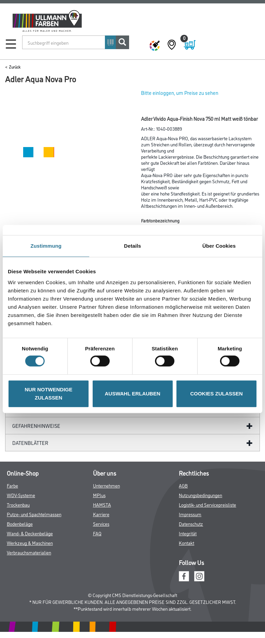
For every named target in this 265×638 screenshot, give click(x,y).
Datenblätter (30, 442)
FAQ (97, 533)
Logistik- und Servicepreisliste (207, 504)
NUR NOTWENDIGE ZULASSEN (49, 394)
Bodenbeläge (20, 523)
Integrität (188, 533)
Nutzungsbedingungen (200, 495)
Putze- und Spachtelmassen (34, 514)
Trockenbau (18, 504)
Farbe (12, 485)
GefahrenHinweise (36, 425)
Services (101, 523)
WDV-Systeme (21, 495)
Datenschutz (191, 523)
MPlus (99, 495)
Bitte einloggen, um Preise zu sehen (179, 92)
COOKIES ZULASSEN (216, 393)
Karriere (101, 514)
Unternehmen (106, 485)
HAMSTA (102, 504)
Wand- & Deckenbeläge (30, 533)
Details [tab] (132, 246)
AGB (183, 485)
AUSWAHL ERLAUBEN (132, 393)
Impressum (190, 514)
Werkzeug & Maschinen (30, 542)
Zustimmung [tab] (46, 246)
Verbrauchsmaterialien (29, 552)
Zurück (14, 67)
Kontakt (186, 542)
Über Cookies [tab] (219, 246)
